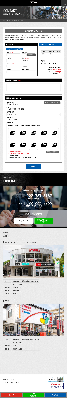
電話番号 (9, 69)
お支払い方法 (10, 103)
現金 (9, 105)
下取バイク (10, 119)
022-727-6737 (39, 197)
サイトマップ (7, 378)
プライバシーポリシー (9, 381)
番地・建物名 (25, 69)
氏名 (10, 52)
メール (11, 63)
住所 (25, 58)
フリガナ (9, 58)
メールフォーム (23, 222)
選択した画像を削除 (52, 153)
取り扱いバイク (10, 20)
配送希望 (21, 110)
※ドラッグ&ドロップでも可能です (24, 127)
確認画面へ (33, 168)
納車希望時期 (10, 113)
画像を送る (10, 123)
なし (9, 120)
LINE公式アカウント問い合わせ (43, 222)
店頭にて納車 (11, 110)
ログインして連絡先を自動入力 (15, 49)
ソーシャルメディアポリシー (11, 384)
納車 (8, 108)
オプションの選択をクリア (52, 104)
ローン (15, 105)
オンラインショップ (55, 395)
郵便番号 (24, 52)
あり (15, 120)
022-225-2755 (39, 204)
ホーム (4, 20)
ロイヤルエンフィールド (11, 395)
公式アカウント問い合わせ (33, 395)
